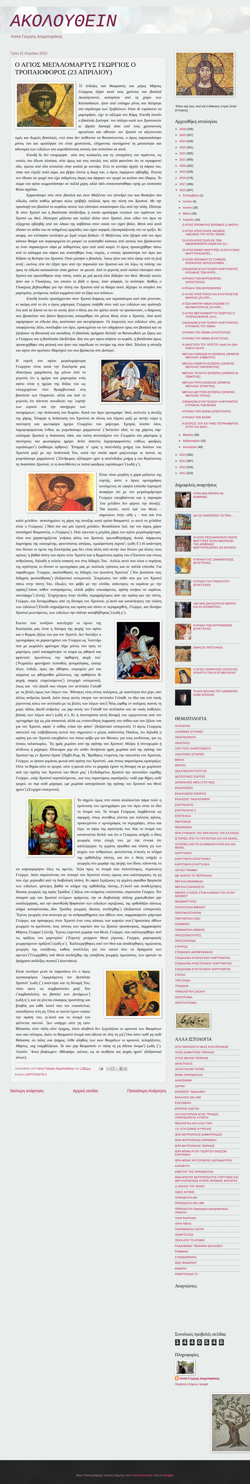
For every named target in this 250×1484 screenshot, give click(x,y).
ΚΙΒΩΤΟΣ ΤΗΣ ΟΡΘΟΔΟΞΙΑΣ (194, 1171)
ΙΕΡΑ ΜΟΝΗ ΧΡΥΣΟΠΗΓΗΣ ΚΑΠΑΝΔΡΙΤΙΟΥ (203, 1160)
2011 (182, 473)
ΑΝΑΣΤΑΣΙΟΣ (184, 1063)
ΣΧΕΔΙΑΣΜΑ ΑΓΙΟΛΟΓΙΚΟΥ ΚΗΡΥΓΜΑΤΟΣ (202, 958)
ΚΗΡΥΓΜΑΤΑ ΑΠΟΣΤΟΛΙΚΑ (193, 859)
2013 (182, 461)
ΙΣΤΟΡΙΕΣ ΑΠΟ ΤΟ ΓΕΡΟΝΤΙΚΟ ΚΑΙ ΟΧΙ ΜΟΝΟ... (207, 838)
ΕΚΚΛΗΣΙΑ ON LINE (188, 1097)
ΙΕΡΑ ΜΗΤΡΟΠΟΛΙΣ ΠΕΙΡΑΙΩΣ (195, 1145)
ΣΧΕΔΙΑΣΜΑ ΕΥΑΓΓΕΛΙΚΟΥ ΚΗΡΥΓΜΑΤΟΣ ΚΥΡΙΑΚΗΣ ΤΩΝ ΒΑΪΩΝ (210, 403)
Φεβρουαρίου (192, 440)
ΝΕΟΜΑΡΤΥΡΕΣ (186, 901)
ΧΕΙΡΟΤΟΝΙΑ (183, 997)
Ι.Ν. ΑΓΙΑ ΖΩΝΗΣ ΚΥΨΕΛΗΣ (193, 1128)
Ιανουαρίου (190, 447)
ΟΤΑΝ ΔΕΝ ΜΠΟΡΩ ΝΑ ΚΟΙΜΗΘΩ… (208, 495)
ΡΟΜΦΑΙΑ (181, 1251)
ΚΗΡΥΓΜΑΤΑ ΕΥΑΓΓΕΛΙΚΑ (192, 864)
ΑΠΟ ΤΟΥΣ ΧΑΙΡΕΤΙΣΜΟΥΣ (193, 748)
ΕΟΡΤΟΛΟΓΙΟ (184, 805)
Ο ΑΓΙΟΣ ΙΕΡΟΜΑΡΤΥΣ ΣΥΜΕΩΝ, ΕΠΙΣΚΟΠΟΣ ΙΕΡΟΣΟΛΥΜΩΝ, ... (205, 261)
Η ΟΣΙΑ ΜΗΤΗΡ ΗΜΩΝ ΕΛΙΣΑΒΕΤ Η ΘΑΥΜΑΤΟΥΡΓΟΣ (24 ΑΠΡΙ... (205, 305)
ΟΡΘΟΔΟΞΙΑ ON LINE (189, 1203)
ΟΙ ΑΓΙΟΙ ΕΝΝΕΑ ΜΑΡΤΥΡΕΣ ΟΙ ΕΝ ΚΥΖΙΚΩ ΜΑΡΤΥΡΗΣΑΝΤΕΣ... (211, 251)
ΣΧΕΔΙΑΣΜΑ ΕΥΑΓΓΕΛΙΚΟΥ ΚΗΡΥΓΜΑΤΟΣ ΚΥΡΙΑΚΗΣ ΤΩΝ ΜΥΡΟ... (210, 270)
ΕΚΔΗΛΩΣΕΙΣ (184, 788)
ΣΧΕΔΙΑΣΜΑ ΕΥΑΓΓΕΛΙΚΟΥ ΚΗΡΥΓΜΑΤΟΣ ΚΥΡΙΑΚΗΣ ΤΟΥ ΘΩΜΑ (210, 324)
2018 (182, 178)
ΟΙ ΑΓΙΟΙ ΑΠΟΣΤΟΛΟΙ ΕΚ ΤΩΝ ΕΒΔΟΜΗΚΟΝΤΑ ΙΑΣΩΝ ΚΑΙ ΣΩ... (205, 242)
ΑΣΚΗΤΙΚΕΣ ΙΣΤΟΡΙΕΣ (189, 754)
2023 (182, 147)
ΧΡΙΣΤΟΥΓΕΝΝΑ (186, 1002)
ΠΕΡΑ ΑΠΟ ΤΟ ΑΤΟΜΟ (190, 1240)
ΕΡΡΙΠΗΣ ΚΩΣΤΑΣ (187, 1108)
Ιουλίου (188, 201)
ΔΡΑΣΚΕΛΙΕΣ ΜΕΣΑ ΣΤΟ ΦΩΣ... (196, 782)
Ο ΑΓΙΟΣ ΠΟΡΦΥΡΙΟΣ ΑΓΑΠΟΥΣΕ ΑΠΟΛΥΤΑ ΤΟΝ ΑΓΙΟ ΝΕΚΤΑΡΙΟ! (215, 671)
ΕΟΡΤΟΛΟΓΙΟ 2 (36, 1074)
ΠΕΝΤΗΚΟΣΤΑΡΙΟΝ (188, 912)
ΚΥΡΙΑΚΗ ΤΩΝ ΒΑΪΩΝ (196, 417)
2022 (182, 153)
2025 (182, 135)
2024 (182, 141)
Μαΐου (187, 213)
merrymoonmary (142, 1475)
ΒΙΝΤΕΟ (180, 765)
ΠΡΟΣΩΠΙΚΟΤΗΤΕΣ (188, 935)
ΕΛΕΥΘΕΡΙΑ (183, 1103)
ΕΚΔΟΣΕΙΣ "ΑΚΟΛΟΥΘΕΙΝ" (193, 799)
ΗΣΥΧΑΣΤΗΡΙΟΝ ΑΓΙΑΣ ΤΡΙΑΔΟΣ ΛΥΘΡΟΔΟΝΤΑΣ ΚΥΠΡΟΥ (197, 1116)
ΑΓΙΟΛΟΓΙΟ (182, 726)
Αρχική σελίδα (85, 1091)
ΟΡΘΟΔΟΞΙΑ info (186, 1197)
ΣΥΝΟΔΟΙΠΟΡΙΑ (186, 1257)
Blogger (168, 1475)
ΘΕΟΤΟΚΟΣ (183, 821)
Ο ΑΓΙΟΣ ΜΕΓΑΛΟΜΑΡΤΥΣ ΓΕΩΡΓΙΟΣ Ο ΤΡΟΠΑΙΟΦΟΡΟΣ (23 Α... (208, 315)
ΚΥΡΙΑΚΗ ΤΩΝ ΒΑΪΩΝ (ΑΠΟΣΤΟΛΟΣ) (206, 411)
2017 (182, 184)
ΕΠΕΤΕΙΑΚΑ (183, 816)
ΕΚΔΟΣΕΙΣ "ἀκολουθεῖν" (190, 1091)
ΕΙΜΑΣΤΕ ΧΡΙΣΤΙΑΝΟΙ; (208, 647)
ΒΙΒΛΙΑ (179, 759)
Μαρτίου (188, 434)
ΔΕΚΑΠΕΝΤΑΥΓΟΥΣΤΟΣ (191, 771)
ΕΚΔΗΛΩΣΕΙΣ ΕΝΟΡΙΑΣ (191, 793)
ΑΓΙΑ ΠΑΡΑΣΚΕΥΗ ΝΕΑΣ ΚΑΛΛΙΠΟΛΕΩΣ (202, 1046)
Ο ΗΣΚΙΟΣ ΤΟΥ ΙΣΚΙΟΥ (190, 1186)
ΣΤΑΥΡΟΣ (181, 946)
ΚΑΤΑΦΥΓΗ (182, 1166)
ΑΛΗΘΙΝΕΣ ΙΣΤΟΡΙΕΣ (189, 731)
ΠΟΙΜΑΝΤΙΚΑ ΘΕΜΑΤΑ (190, 929)
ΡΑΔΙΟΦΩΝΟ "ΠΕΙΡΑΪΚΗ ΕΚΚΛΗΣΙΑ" (199, 1246)
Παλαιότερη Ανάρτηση (146, 1091)
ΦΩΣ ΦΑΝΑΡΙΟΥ (186, 1262)
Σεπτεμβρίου (191, 195)
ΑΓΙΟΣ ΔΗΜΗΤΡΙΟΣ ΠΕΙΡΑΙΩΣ (195, 1052)
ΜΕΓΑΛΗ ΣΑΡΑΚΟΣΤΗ (189, 887)
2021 (182, 159)
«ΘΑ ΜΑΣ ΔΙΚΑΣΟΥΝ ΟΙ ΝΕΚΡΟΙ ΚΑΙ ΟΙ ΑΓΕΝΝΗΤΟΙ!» (214, 605)
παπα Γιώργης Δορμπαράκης (200, 1378)
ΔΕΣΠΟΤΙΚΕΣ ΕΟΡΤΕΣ (190, 776)
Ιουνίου (188, 207)
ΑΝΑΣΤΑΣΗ (182, 743)
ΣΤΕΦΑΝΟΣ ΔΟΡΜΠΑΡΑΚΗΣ (194, 952)
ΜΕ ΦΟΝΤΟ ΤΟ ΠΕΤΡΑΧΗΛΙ (193, 875)
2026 (182, 129)
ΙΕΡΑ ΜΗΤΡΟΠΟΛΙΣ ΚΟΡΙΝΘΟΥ (196, 1140)
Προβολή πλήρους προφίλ (191, 1384)
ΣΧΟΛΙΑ (180, 974)
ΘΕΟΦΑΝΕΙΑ (183, 827)
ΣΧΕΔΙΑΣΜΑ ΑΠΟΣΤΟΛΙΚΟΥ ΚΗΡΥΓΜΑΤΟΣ (203, 963)
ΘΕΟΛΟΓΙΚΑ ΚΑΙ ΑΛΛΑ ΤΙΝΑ (193, 1123)
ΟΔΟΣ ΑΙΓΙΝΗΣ (185, 1192)
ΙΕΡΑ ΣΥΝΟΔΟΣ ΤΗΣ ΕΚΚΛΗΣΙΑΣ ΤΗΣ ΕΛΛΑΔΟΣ (207, 833)
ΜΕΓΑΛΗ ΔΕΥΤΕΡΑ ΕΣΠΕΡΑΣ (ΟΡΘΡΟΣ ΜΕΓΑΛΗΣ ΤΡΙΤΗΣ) (208, 393)
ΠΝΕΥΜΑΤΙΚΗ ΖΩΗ (187, 918)
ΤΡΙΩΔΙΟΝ (182, 986)
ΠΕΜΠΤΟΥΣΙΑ (184, 1234)
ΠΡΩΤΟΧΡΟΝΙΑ (185, 941)
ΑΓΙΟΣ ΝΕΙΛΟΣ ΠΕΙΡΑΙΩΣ (192, 1058)
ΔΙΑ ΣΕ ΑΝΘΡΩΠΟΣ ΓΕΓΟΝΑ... (213, 515)
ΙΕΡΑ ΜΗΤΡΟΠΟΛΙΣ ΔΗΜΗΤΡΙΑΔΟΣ (198, 1134)
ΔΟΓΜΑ (180, 1086)
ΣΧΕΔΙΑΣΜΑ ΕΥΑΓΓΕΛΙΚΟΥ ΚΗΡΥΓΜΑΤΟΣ (203, 969)
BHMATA (181, 1268)
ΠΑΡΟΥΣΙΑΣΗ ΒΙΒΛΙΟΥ (190, 907)
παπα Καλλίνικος (185, 1218)
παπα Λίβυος (183, 1223)
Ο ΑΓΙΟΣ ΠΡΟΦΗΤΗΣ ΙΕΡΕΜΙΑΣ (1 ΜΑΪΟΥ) (210, 224)
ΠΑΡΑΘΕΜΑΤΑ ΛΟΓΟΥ (189, 1229)
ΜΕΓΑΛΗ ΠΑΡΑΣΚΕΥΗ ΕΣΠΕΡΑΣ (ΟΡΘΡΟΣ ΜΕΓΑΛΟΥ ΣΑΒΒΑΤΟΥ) (210, 355)
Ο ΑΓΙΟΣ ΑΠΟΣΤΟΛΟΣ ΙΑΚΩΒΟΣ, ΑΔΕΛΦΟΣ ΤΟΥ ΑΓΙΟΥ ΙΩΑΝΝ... (204, 232)
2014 (182, 454)
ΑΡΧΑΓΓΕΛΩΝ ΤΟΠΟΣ (190, 1069)
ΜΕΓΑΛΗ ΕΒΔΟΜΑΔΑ (189, 881)
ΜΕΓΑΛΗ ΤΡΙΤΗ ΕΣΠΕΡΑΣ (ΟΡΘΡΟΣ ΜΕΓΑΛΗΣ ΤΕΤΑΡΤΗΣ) (206, 384)
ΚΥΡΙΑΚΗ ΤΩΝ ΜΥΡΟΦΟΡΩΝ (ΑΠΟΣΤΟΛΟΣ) (201, 280)
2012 (182, 467)
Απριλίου (189, 219)
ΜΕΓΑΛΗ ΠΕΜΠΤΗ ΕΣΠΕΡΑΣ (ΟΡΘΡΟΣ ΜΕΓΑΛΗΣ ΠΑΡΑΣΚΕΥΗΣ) (208, 365)
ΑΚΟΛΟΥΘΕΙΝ (63, 21)
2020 (182, 165)
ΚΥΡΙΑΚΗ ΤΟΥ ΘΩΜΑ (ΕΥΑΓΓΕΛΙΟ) (205, 338)
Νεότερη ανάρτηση (26, 1091)
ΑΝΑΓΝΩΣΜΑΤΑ (185, 737)
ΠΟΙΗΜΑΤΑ (182, 924)
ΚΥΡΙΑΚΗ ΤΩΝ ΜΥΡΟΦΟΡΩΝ (201, 288)
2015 (182, 190)
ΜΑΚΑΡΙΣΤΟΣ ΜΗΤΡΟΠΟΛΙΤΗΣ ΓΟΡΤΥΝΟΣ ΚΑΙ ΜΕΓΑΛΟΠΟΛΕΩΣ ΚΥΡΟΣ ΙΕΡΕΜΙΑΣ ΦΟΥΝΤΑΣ (206, 1179)
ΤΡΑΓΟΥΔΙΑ (182, 980)
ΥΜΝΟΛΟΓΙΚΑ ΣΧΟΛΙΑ (190, 991)
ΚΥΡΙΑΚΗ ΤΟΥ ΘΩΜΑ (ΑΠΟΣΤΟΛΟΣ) (206, 332)
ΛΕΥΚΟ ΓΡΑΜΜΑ (186, 870)
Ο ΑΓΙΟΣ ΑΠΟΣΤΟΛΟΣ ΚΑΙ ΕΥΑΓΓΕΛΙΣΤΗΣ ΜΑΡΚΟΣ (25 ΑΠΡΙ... (210, 296)
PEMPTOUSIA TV (186, 1274)
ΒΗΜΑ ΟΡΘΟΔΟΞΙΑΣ (189, 1075)
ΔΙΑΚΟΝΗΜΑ (183, 1080)
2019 (182, 171)
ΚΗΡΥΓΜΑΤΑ (183, 853)
